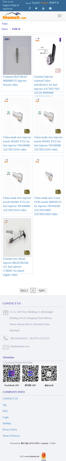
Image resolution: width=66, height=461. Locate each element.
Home (5, 29)
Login (5, 417)
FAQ (5, 411)
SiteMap (7, 423)
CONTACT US (10, 398)
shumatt (45, 443)
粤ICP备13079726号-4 (31, 443)
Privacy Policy (10, 429)
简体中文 (54, 2)
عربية (28, 2)
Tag (4, 405)
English (44, 2)
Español (36, 2)
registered (7, 8)
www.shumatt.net (32, 456)
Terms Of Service (11, 435)
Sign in (15, 5)
